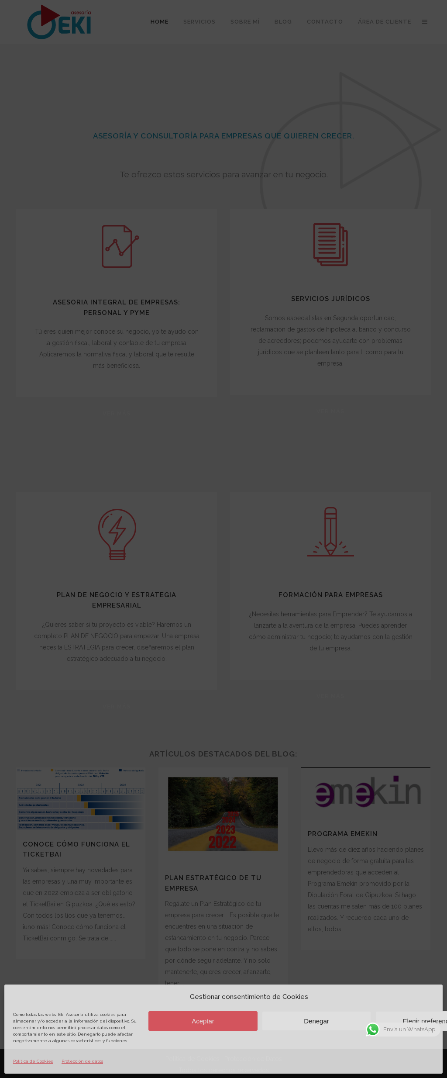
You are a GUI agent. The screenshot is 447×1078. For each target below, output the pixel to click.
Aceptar (203, 1021)
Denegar (316, 1021)
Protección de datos (82, 1061)
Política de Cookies (33, 1061)
